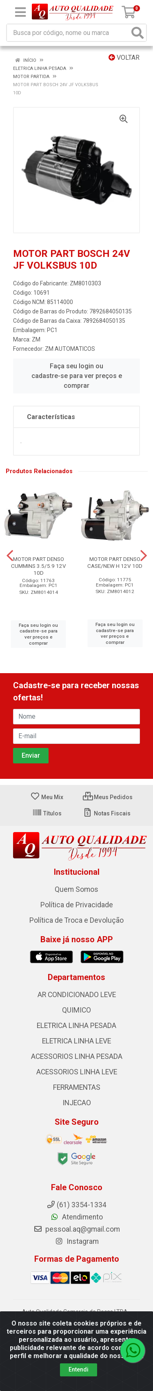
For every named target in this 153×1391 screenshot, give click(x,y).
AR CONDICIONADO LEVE (77, 995)
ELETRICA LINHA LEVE (76, 1041)
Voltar (124, 57)
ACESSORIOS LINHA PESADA (76, 1056)
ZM (36, 339)
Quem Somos (76, 889)
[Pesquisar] (137, 32)
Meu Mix (46, 797)
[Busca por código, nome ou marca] (68, 32)
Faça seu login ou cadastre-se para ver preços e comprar (76, 375)
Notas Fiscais (107, 813)
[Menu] (20, 12)
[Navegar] (10, 556)
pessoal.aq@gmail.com (76, 1229)
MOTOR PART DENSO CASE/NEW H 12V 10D (114, 562)
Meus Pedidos (108, 797)
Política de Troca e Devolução (76, 920)
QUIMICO (76, 1010)
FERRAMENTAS (76, 1087)
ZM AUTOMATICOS (70, 349)
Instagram (77, 1241)
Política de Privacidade (76, 905)
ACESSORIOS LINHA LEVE (76, 1072)
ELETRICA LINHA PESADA (76, 1026)
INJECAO (76, 1103)
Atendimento (76, 1217)
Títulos (47, 813)
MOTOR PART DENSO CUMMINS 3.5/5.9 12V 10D (38, 566)
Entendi (79, 1369)
